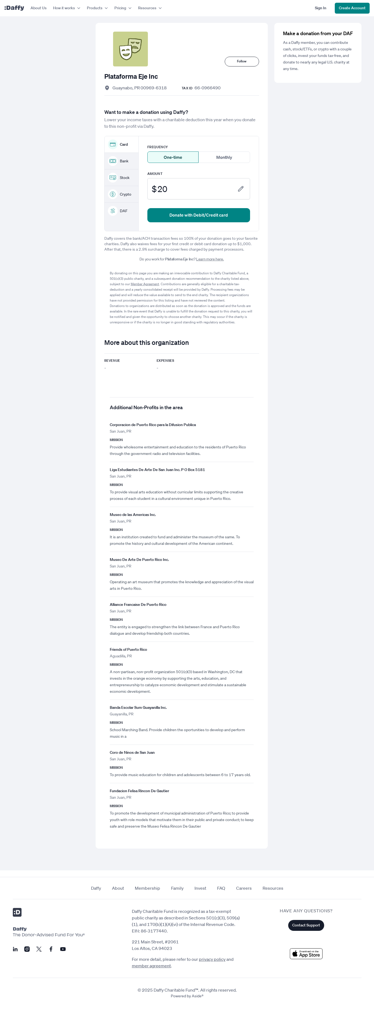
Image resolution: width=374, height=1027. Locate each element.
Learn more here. (210, 259)
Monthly (224, 157)
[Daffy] (14, 8)
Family (177, 888)
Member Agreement (145, 284)
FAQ (221, 888)
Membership (147, 888)
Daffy (96, 888)
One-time (173, 157)
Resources (273, 888)
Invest (200, 888)
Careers (244, 888)
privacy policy (212, 959)
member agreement (151, 965)
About (118, 888)
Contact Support (306, 925)
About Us (39, 7)
